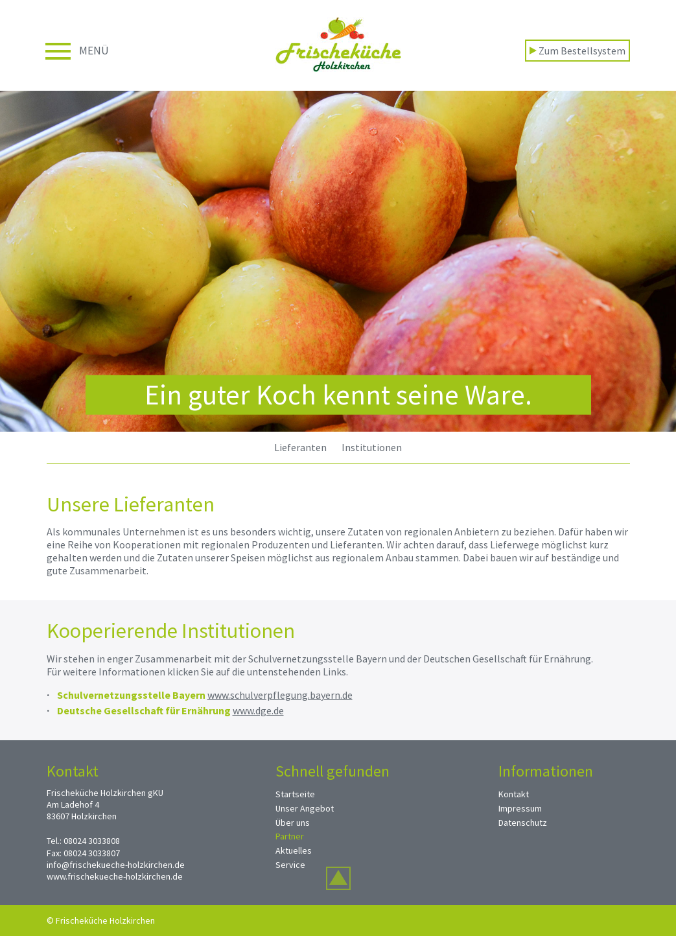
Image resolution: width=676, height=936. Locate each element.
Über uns (292, 822)
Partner (289, 836)
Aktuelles (293, 850)
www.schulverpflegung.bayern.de (280, 694)
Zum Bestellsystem (577, 50)
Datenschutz (522, 822)
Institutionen (372, 447)
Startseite (295, 794)
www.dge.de (258, 710)
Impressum (520, 808)
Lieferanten (300, 447)
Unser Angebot (304, 808)
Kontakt (513, 794)
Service (290, 865)
